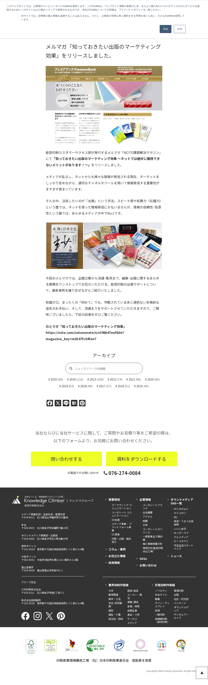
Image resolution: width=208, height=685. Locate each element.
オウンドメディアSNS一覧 (182, 501)
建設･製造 (132, 590)
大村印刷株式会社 (31, 589)
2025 (54, 379)
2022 (113, 379)
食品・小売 (133, 614)
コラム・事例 (117, 549)
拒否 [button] (179, 29)
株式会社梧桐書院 (31, 600)
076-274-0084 (122, 472)
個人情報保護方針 (152, 543)
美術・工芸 (114, 599)
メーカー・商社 (134, 596)
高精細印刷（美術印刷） (162, 620)
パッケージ (180, 603)
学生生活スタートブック (183, 547)
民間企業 (132, 610)
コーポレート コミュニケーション (122, 514)
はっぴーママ (181, 532)
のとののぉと (181, 508)
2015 (139, 386)
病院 (110, 610)
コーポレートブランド (152, 506)
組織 (145, 520)
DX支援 (116, 519)
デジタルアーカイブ (181, 616)
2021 (132, 379)
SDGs (143, 559)
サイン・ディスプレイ (162, 604)
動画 (157, 599)
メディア (132, 623)
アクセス (147, 516)
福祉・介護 (114, 614)
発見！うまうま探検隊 (183, 522)
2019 (65, 386)
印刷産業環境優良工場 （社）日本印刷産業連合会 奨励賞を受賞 (104, 660)
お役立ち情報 (117, 556)
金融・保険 (133, 606)
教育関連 (113, 594)
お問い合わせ (148, 565)
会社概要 (148, 512)
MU (175, 517)
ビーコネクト (181, 541)
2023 (93, 379)
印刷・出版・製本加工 (121, 540)
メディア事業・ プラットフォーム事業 (122, 527)
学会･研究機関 (115, 604)
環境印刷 (179, 590)
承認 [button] (165, 29)
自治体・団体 (115, 618)
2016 (121, 386)
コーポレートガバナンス (152, 530)
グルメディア (181, 537)
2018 (83, 386)
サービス (132, 618)
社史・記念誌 (181, 599)
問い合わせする (66, 458)
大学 (110, 590)
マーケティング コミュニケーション (122, 506)
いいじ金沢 (180, 528)
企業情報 (145, 499)
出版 (176, 594)
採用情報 (114, 563)
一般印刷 (160, 614)
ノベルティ (161, 590)
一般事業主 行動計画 (153, 538)
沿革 (145, 524)
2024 (72, 379)
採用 (157, 610)
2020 (150, 379)
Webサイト (161, 594)
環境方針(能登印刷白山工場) (153, 549)
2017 (102, 386)
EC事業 (116, 534)
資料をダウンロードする (141, 458)
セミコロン (180, 513)
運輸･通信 (132, 602)
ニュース (176, 556)
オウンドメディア (181, 608)
